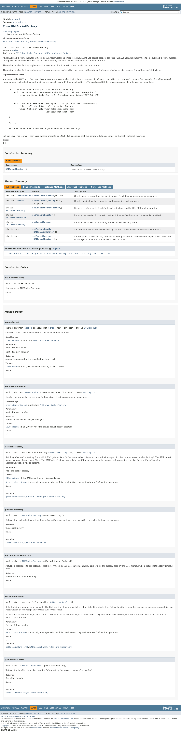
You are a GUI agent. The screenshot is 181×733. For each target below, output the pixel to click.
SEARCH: (115, 12)
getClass (40, 253)
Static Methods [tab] (31, 187)
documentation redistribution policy (64, 728)
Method (37, 12)
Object (16, 50)
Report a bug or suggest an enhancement (18, 716)
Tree (46, 7)
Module (15, 7)
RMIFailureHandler (16, 218)
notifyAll (74, 253)
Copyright (5, 725)
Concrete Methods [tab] (101, 187)
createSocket (39, 201)
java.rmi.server (20, 22)
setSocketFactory (41, 236)
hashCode (52, 253)
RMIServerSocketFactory (43, 41)
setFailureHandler (42, 229)
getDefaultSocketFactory (46, 208)
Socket (20, 201)
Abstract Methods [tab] (77, 187)
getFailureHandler (42, 215)
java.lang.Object (11, 32)
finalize (28, 253)
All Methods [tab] (12, 187)
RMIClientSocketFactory (16, 41)
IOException (90, 328)
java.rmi (16, 19)
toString (86, 253)
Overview (5, 7)
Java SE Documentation (63, 719)
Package (24, 7)
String (51, 201)
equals (17, 253)
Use (40, 7)
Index (65, 7)
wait (96, 253)
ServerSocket (24, 196)
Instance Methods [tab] (53, 187)
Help (72, 7)
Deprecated (55, 7)
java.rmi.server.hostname (25, 136)
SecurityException (16, 482)
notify (62, 253)
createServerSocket (43, 196)
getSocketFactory (41, 222)
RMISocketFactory (15, 169)
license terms (118, 2)
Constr (28, 12)
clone (8, 253)
